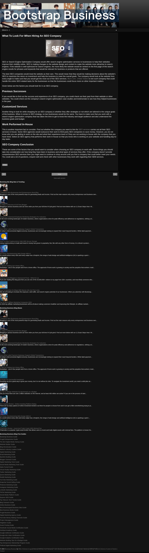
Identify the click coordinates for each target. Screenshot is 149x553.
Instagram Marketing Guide (9, 487)
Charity (114, 549)
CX (44, 549)
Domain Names (83, 549)
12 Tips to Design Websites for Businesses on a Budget (18, 392)
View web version (59, 178)
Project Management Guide (9, 520)
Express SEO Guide (6, 497)
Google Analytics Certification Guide (12, 538)
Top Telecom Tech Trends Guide (10, 500)
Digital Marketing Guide (8, 452)
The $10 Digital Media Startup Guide (12, 442)
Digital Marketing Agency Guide (10, 515)
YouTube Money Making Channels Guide (13, 518)
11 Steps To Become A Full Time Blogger (13, 205)
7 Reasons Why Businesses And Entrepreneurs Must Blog (19, 192)
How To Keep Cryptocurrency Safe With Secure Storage (18, 241)
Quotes (64, 549)
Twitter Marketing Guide (8, 472)
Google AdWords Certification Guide (12, 533)
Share (5, 165)
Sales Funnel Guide (6, 467)
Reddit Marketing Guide (8, 477)
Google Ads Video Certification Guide (12, 535)
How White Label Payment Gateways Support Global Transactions (22, 229)
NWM (40, 549)
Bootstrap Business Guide (8, 437)
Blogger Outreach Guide (8, 459)
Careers (108, 549)
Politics (96, 549)
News (35, 549)
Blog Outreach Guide (7, 502)
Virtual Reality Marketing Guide (10, 469)
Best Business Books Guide (9, 510)
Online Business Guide (7, 505)
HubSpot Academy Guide (8, 530)
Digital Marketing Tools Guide (9, 462)
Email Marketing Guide (7, 454)
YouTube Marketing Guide (8, 480)
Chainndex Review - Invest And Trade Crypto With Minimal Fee (21, 428)
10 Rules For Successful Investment (12, 379)
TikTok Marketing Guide (8, 492)
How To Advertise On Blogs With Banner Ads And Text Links (20, 290)
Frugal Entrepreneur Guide (9, 439)
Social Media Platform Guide (9, 495)
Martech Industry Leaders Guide (10, 449)
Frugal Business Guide (7, 512)
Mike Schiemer (23, 549)
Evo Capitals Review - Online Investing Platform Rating (18, 404)
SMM (91, 549)
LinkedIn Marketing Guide (8, 490)
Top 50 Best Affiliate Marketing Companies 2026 (16, 302)
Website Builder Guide (7, 444)
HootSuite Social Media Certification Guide (14, 528)
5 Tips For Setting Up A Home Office (12, 266)
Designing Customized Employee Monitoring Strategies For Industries (23, 217)
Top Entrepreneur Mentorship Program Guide (15, 543)
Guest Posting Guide (7, 525)
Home (59, 174)
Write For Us (72, 549)
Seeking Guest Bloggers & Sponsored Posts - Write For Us (19, 278)
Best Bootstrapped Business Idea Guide (13, 507)
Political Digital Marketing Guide (10, 545)
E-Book (58, 549)
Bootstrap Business (10, 549)
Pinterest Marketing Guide (8, 485)
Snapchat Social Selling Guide (10, 482)
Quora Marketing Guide (8, 475)
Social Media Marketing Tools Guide (12, 464)
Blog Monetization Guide (8, 447)
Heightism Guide (5, 523)
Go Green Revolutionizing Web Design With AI (15, 253)
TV (54, 549)
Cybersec (102, 549)
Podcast (49, 549)
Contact (2, 551)
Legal (30, 549)
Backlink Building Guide (8, 457)
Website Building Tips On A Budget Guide (13, 540)
